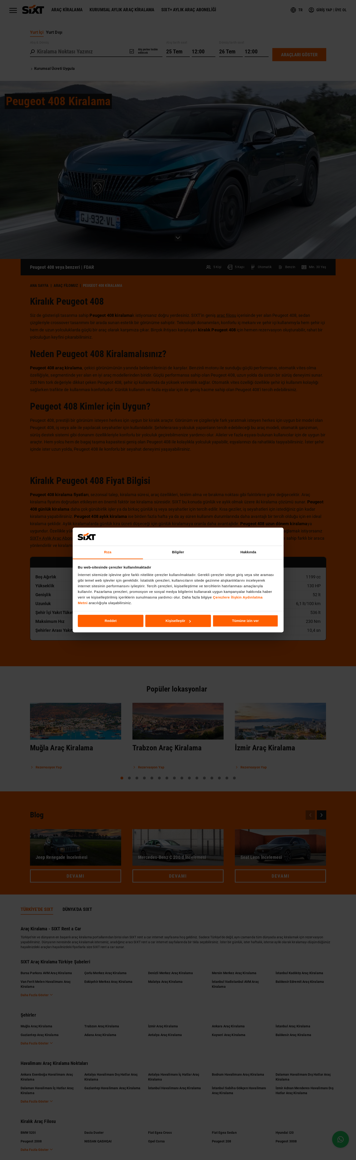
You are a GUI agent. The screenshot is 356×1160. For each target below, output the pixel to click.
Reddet (111, 621)
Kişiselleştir (178, 621)
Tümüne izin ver (245, 621)
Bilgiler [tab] (178, 552)
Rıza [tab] (107, 552)
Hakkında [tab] (248, 552)
